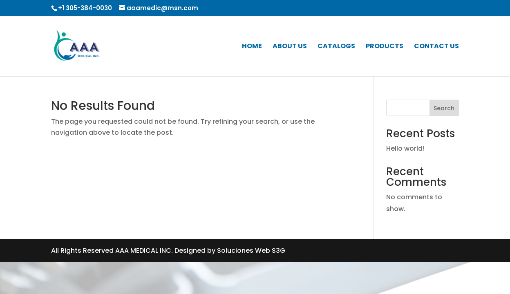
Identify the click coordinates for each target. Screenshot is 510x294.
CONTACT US (436, 47)
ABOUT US (290, 47)
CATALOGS (336, 47)
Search (444, 108)
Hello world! (405, 148)
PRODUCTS (384, 47)
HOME (252, 47)
